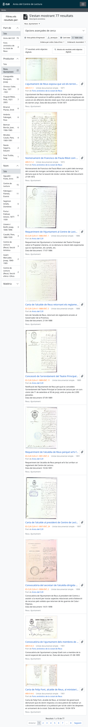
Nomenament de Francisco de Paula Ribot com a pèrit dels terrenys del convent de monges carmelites (52, 158)
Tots (5, 33)
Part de (7, 27)
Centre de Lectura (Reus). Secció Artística (11, 246)
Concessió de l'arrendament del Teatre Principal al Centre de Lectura (52, 376)
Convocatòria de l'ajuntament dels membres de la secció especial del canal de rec (52, 642)
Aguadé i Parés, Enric (11, 177)
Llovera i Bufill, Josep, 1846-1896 (11, 227)
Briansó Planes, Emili (11, 108)
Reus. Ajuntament (11, 70)
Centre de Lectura (11, 184)
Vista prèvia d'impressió (34, 38)
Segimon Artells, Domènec (11, 204)
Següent (77, 723)
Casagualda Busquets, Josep (11, 79)
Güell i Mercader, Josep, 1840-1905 (11, 259)
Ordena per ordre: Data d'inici (51, 42)
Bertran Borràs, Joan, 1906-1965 (11, 127)
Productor (8, 58)
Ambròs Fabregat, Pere (11, 117)
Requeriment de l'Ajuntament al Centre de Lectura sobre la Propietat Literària (52, 231)
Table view (77, 38)
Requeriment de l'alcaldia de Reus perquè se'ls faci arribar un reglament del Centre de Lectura (52, 452)
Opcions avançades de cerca (40, 30)
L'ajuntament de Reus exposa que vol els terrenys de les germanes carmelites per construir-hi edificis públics (52, 84)
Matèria (7, 283)
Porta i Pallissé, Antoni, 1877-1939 (11, 215)
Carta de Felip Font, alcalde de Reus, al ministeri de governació (52, 689)
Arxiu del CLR (11, 39)
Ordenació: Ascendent (75, 42)
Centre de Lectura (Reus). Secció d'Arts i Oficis (11, 272)
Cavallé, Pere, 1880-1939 (11, 236)
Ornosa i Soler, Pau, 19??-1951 (11, 89)
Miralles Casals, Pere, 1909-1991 (11, 138)
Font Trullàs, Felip (11, 156)
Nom (6, 165)
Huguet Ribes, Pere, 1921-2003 (11, 100)
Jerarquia (52, 38)
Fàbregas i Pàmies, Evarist (11, 194)
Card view (65, 38)
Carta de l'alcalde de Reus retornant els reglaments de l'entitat (52, 304)
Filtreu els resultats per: (11, 18)
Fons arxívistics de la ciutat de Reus (11, 47)
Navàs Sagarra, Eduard (11, 148)
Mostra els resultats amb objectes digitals (68, 50)
